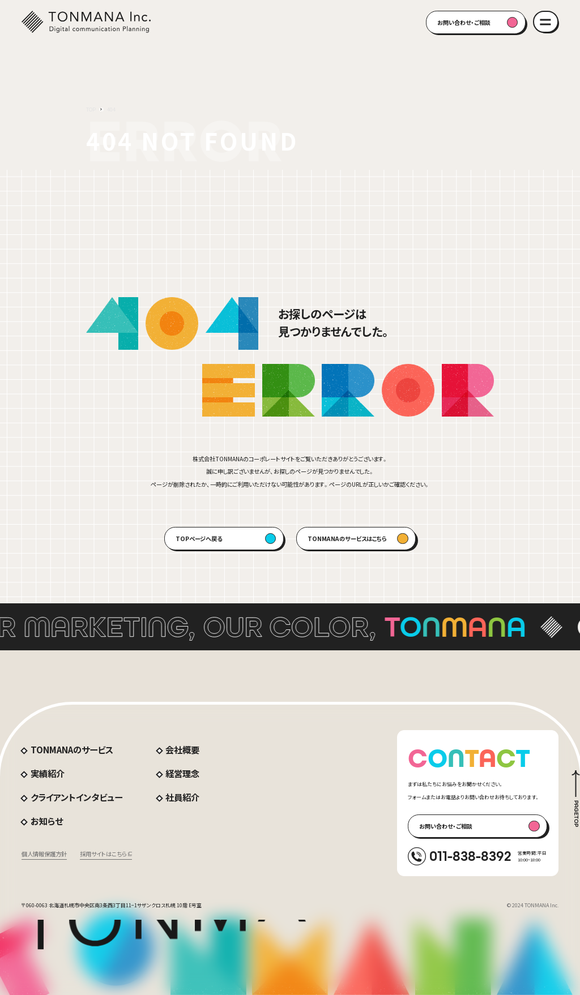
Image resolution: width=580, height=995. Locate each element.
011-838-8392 (470, 856)
